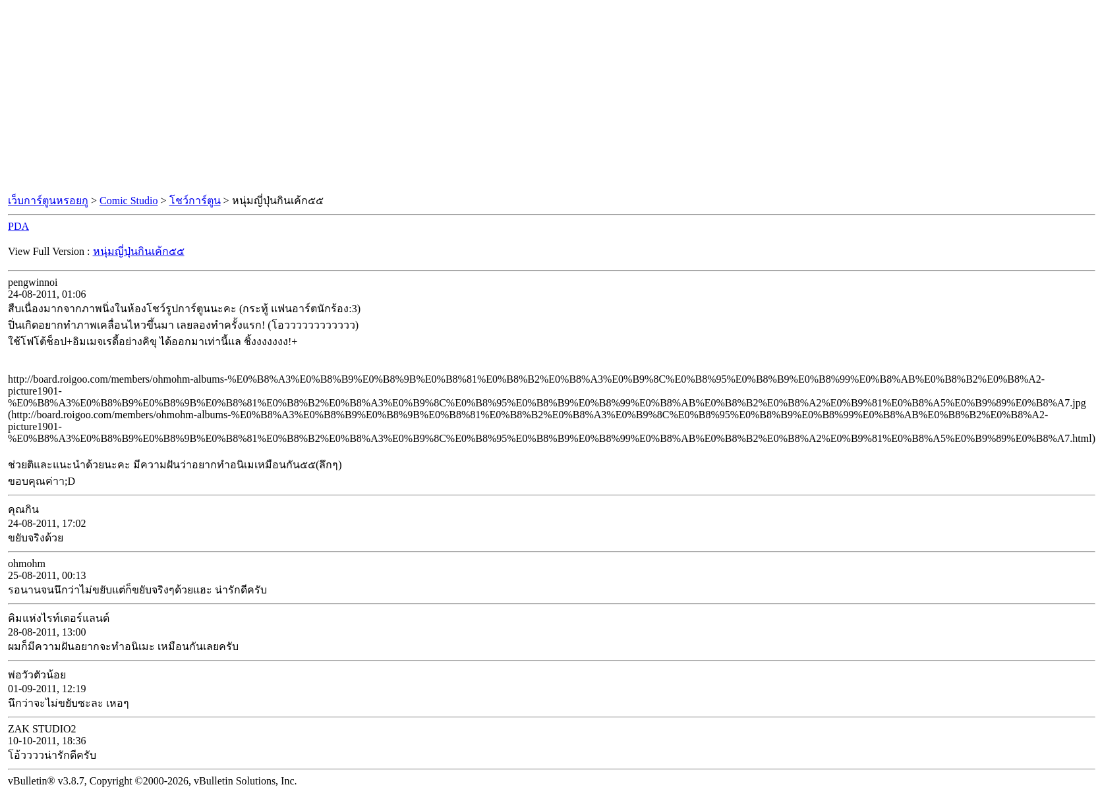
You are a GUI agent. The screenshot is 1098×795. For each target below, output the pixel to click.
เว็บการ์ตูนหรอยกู (48, 200)
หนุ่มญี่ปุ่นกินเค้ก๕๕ (139, 251)
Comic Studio (129, 200)
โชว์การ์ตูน (195, 200)
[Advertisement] (549, 97)
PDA (18, 226)
